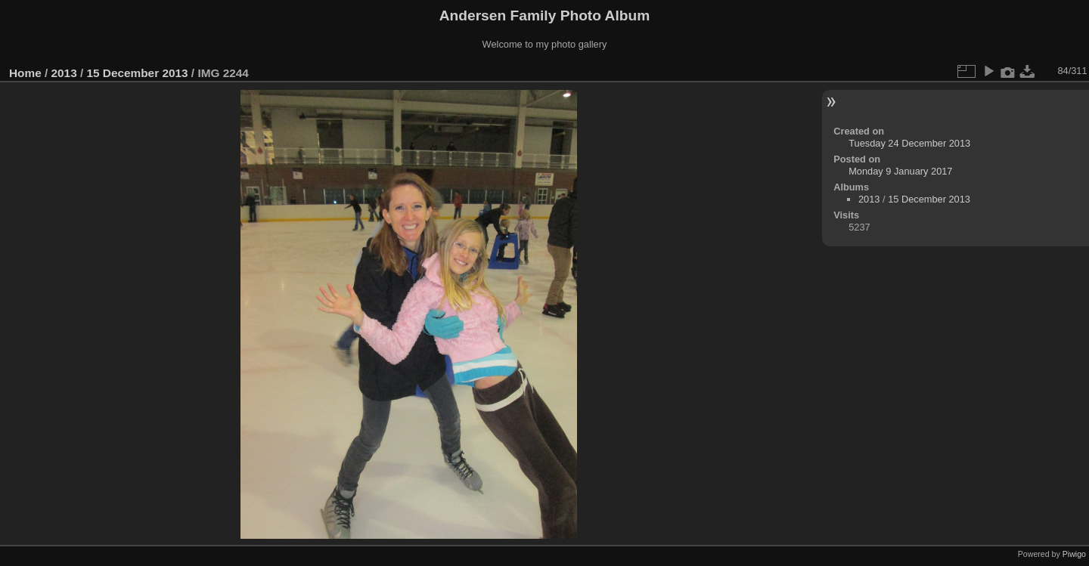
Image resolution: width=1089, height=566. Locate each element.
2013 (64, 72)
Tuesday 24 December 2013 (909, 143)
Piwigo (1074, 553)
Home (25, 72)
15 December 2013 (137, 72)
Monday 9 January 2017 (900, 171)
